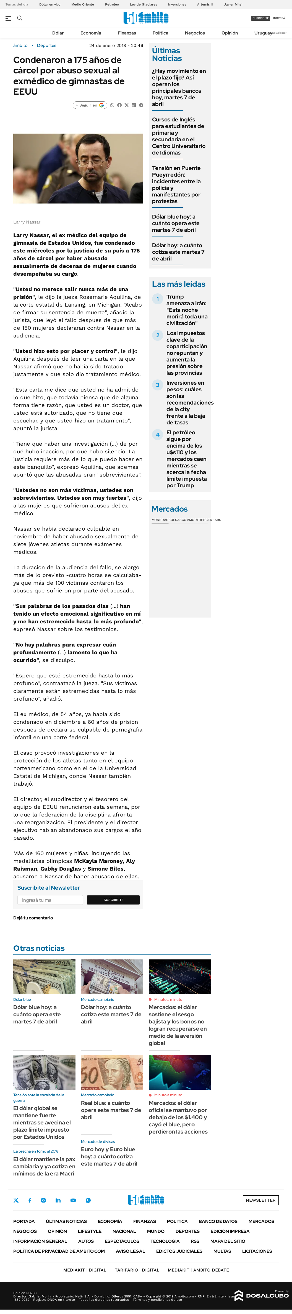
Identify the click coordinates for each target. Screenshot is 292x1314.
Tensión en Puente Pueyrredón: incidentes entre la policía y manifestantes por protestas (176, 184)
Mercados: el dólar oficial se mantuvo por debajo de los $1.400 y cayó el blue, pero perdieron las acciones (178, 1117)
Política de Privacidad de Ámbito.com (59, 1251)
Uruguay (263, 33)
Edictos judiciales (179, 1251)
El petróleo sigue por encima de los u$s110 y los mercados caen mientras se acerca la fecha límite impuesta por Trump (186, 459)
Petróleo (112, 4)
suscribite (261, 18)
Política (160, 33)
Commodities (193, 520)
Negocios (195, 33)
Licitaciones (257, 1251)
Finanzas (127, 33)
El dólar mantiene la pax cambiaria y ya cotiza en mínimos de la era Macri (44, 1166)
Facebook (29, 1200)
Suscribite (114, 900)
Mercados (261, 1221)
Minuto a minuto (168, 999)
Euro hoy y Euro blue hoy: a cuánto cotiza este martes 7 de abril (109, 1156)
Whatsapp (88, 1200)
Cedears (213, 520)
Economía (90, 33)
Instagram (43, 1200)
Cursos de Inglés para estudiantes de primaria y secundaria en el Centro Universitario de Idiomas (178, 136)
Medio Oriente (82, 4)
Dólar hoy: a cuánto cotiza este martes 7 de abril (178, 252)
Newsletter (279, 32)
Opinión (229, 33)
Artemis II (205, 4)
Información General (40, 1241)
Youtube (73, 1200)
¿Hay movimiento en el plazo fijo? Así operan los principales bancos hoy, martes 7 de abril (179, 87)
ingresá (279, 18)
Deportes (46, 45)
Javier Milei (233, 4)
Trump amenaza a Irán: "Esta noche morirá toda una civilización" (187, 310)
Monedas (160, 520)
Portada (24, 1221)
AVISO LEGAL (130, 1251)
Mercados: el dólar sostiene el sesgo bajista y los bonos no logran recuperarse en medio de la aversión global (178, 1025)
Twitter (16, 1200)
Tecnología (165, 1241)
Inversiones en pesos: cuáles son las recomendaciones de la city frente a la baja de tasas (190, 402)
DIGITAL (84, 1270)
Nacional (124, 1231)
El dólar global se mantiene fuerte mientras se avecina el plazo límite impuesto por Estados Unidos (42, 1122)
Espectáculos (122, 1241)
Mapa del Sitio (227, 1241)
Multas (222, 1251)
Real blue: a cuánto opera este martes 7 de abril (111, 1110)
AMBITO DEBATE (198, 1270)
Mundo (156, 1231)
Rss (195, 1241)
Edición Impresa (230, 1231)
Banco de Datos (218, 1221)
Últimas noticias (66, 1221)
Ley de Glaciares (143, 4)
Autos (86, 1241)
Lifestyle (89, 1231)
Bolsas (175, 520)
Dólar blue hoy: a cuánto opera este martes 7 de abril (176, 223)
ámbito (20, 45)
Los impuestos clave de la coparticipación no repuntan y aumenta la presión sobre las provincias (186, 352)
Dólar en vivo (49, 4)
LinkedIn (58, 1200)
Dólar (58, 33)
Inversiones (177, 4)
